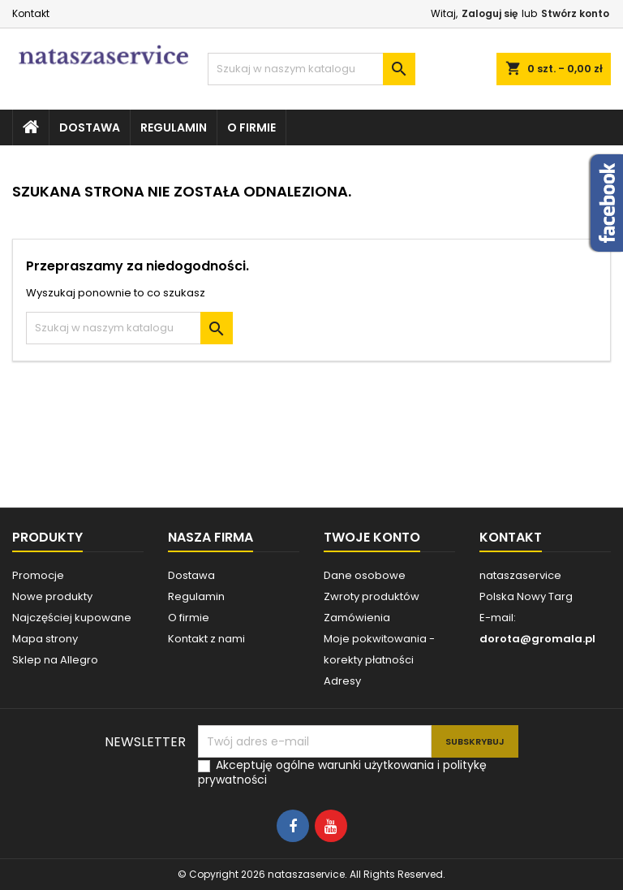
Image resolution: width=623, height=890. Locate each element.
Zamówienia (357, 617)
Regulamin (173, 127)
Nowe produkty (52, 596)
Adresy (342, 681)
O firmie (251, 127)
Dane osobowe (365, 575)
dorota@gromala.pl (537, 638)
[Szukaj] (311, 69)
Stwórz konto (575, 13)
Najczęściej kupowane (71, 617)
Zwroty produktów (371, 596)
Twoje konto (372, 537)
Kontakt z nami (206, 638)
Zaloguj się (490, 13)
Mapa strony (45, 638)
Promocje (38, 575)
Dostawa (89, 127)
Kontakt (30, 13)
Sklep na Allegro (55, 660)
